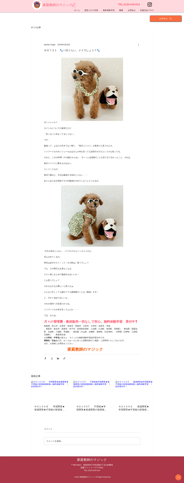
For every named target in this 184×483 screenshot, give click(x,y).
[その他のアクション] (138, 44)
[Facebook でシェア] (45, 358)
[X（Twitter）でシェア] (51, 358)
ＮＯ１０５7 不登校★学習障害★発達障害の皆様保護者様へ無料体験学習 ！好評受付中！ (91, 408)
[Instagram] (150, 4)
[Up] (178, 477)
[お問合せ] (165, 19)
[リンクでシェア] (64, 358)
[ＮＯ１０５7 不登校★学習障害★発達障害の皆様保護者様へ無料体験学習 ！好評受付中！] (92, 391)
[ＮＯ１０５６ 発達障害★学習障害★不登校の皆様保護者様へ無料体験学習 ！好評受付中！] (134, 391)
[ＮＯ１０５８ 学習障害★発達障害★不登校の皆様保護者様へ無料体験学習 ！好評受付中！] (50, 391)
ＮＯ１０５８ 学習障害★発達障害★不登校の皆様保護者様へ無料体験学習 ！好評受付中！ (49, 408)
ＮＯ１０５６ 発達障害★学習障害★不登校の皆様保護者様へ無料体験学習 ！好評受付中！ (134, 408)
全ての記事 (36, 27)
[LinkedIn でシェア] (58, 358)
